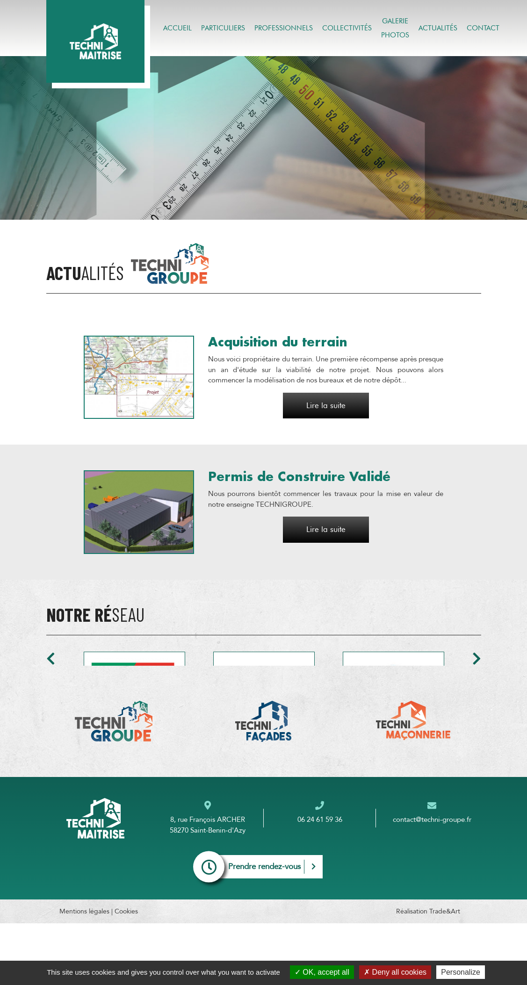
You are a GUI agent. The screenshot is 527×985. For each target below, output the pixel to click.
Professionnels (283, 28)
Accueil (177, 28)
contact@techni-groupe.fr (432, 881)
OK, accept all (322, 972)
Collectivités (347, 28)
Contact (483, 28)
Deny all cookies (395, 972)
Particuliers (223, 28)
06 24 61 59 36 (319, 881)
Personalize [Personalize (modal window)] (460, 972)
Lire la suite (326, 405)
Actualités (438, 28)
